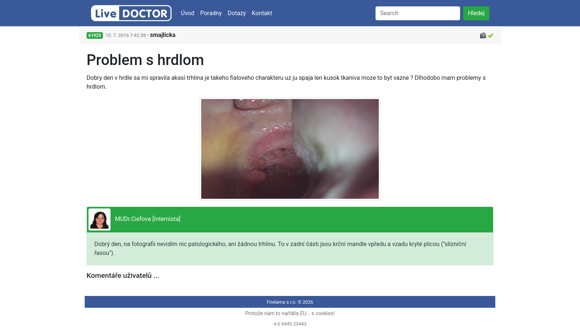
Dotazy (237, 13)
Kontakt (262, 13)
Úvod (187, 13)
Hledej (476, 13)
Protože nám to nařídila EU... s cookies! (290, 313)
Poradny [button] (211, 13)
